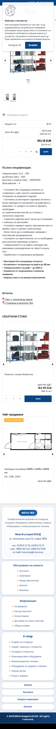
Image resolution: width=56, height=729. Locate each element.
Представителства (29, 580)
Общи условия (22, 625)
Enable (33, 45)
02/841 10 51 (37, 545)
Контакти (24, 570)
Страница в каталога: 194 (17, 303)
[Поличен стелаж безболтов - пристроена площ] (28, 60)
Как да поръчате (23, 611)
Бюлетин (24, 590)
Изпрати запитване (28, 699)
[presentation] (5, 60)
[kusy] (25, 151)
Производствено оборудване (26, 656)
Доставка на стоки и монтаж (29, 620)
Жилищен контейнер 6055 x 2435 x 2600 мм (26, 471)
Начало (28, 684)
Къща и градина (19, 675)
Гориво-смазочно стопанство (26, 646)
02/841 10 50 (23, 545)
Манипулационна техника (24, 661)
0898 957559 (38, 549)
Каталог (23, 585)
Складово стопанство (22, 651)
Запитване (24, 575)
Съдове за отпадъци (22, 642)
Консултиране (21, 616)
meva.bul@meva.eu (32, 552)
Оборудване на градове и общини (29, 666)
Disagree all (14, 45)
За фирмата (20, 606)
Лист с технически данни (17, 299)
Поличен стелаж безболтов (18, 374)
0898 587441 (23, 549)
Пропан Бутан (18, 670)
